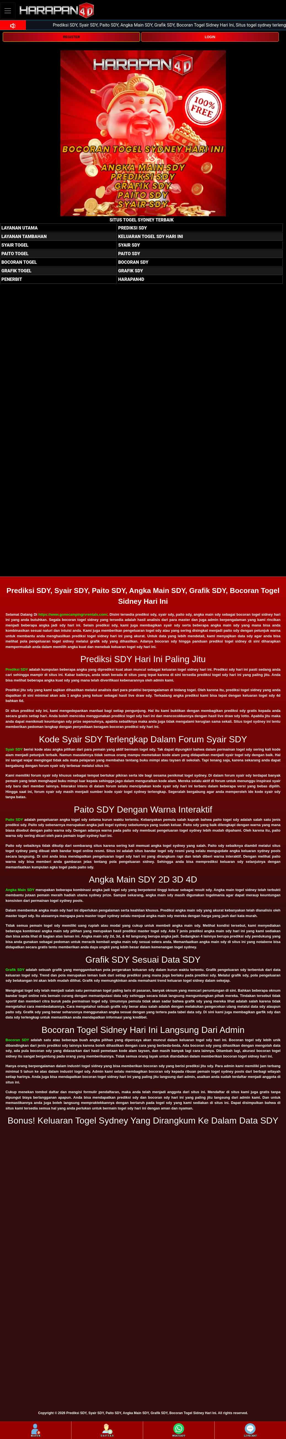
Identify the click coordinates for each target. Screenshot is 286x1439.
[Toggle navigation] (7, 10)
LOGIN (210, 37)
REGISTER (71, 37)
